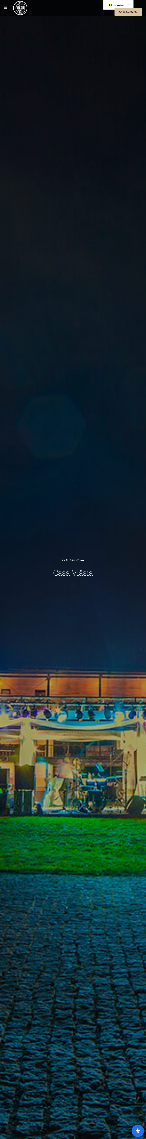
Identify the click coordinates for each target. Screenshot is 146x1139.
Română (116, 5)
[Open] (138, 1131)
